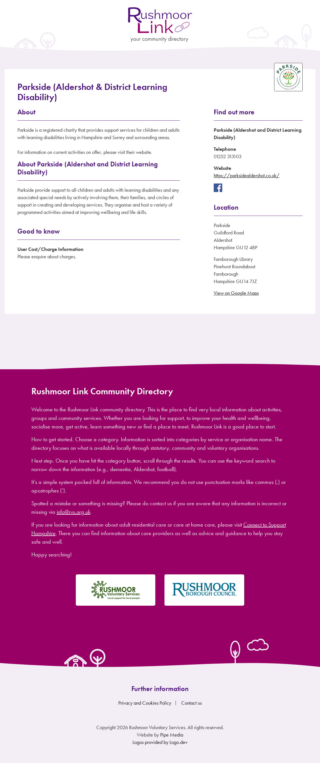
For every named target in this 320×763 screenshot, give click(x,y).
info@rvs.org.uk (73, 511)
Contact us (191, 703)
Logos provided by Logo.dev (160, 742)
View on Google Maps (236, 293)
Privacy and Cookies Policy (144, 703)
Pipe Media (171, 734)
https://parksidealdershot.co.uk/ (247, 175)
